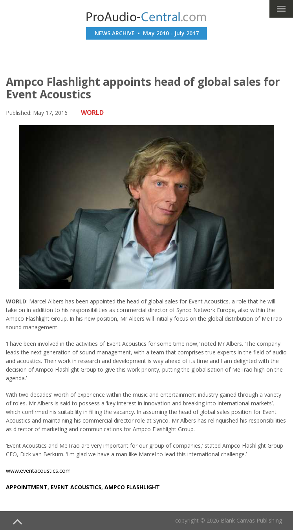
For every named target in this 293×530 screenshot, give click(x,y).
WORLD (92, 112)
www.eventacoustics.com (38, 470)
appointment (27, 487)
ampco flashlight (132, 487)
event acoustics (76, 487)
